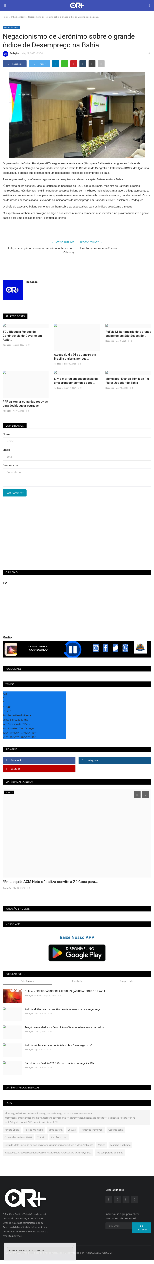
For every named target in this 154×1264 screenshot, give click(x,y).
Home (5, 16)
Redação (11, 54)
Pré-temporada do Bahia (110, 1152)
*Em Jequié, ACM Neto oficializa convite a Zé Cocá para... (50, 882)
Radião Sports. (59, 1137)
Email (6, 449)
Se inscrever (141, 1227)
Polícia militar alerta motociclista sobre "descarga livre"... (59, 1045)
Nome (6, 434)
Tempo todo (126, 981)
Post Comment (14, 493)
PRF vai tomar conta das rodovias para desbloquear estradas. (25, 403)
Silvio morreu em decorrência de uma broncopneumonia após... (76, 380)
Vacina (101, 1145)
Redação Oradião (33, 995)
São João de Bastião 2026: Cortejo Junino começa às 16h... (60, 1063)
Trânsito (41, 1137)
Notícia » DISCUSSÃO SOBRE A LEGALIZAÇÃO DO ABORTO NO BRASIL (65, 991)
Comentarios (14, 425)
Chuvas (72, 1129)
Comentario (10, 465)
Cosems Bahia (115, 1129)
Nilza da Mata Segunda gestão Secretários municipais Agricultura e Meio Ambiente (49, 1145)
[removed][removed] (92, 1129)
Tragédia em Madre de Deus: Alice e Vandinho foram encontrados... (65, 1027)
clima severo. (56, 1129)
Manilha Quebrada (120, 1145)
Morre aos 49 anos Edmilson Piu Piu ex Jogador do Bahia (127, 380)
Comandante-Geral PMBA (18, 1137)
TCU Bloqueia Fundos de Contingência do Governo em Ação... (22, 335)
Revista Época (12, 1129)
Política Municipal (34, 1129)
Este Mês (77, 981)
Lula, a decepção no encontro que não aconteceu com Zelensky (41, 250)
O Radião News (18, 16)
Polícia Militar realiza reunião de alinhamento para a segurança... (64, 1009)
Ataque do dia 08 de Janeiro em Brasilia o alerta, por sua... (75, 356)
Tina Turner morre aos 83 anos (98, 248)
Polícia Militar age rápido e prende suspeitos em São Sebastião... (128, 333)
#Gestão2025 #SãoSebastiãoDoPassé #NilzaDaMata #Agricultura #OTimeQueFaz (48, 1152)
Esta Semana (27, 981)
